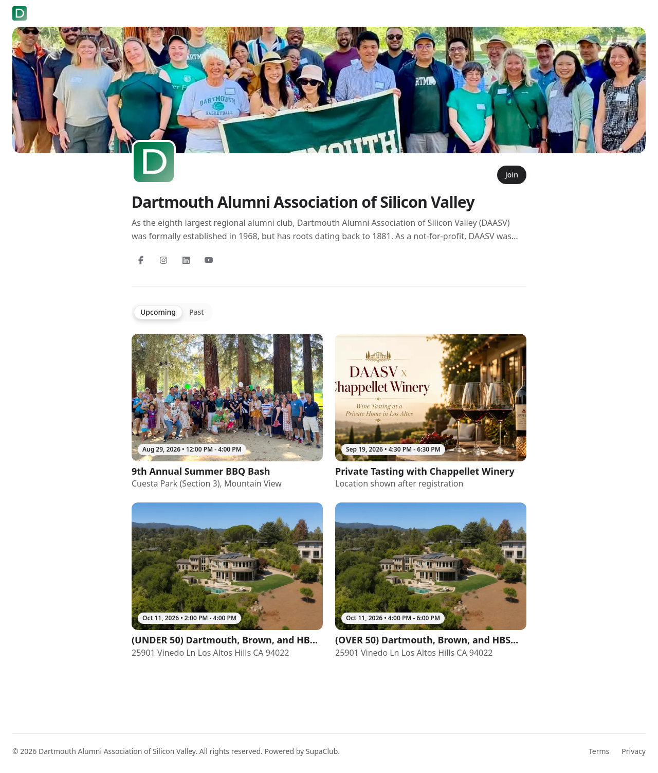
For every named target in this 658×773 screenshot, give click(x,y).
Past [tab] (196, 312)
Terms (599, 751)
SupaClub (322, 751)
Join (511, 174)
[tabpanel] (329, 496)
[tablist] (172, 312)
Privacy (634, 751)
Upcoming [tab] (158, 312)
